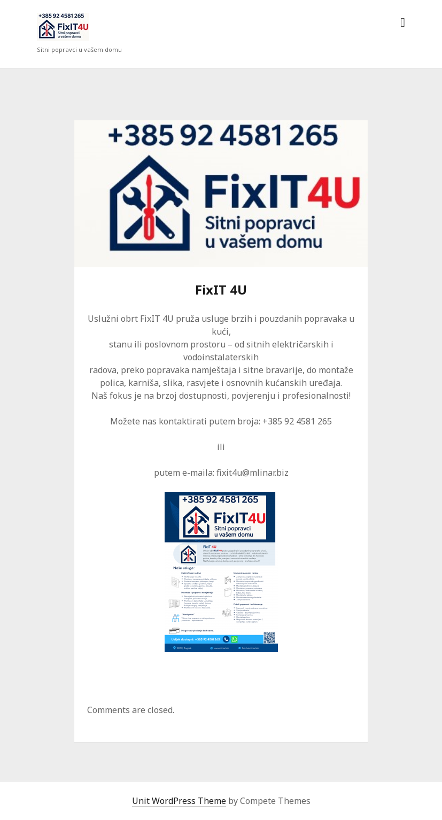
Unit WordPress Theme (179, 801)
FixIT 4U (221, 193)
